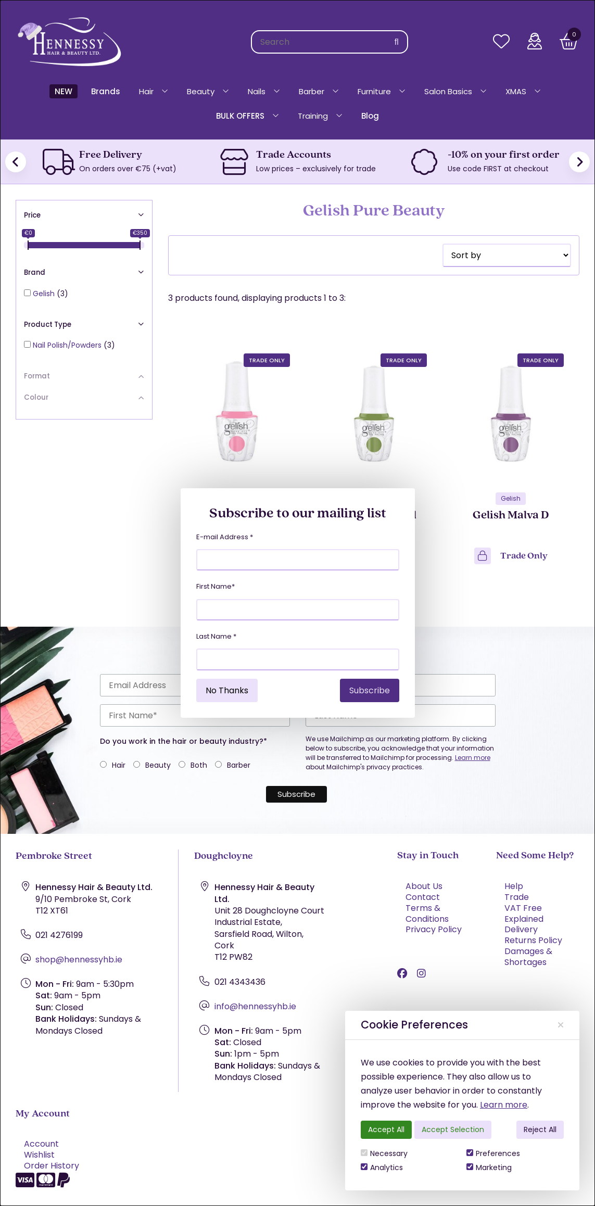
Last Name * (216, 636)
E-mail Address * (224, 537)
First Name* (215, 586)
